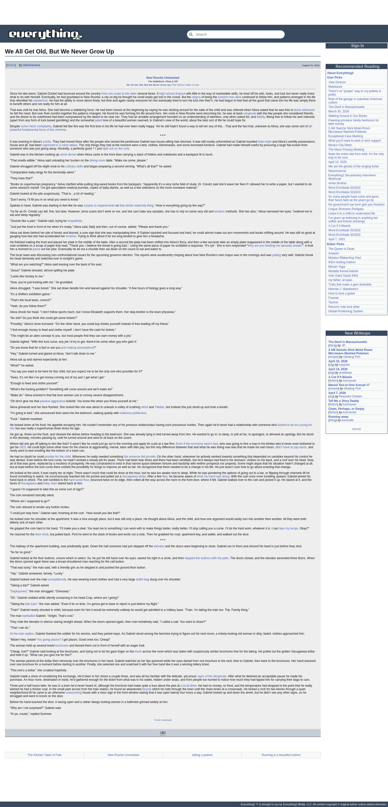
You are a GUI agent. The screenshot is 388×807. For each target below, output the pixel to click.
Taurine (333, 302)
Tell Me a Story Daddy (343, 401)
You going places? (49, 639)
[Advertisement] (194, 12)
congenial (249, 113)
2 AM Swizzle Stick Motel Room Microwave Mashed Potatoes (349, 130)
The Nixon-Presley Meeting (346, 149)
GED (23, 447)
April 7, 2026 (337, 393)
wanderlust (40, 100)
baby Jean (50, 483)
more (356, 428)
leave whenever (304, 110)
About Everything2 (340, 73)
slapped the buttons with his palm (206, 558)
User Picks (334, 77)
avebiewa (345, 372)
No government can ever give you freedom (356, 204)
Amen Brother (337, 183)
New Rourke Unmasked (162, 77)
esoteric (219, 211)
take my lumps (288, 528)
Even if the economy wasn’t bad (197, 443)
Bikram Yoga (336, 266)
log (331, 364)
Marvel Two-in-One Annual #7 (349, 385)
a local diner (188, 685)
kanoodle (347, 420)
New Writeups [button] (357, 333)
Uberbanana (31, 65)
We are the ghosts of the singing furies (353, 166)
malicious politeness (133, 413)
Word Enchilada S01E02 (344, 187)
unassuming (74, 692)
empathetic (75, 221)
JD (343, 345)
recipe (333, 357)
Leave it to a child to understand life (351, 213)
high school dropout (172, 93)
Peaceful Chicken (350, 396)
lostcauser (350, 380)
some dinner (68, 154)
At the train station (22, 633)
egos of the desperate (212, 676)
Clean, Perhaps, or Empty (346, 409)
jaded (98, 120)
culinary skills (74, 166)
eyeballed (29, 616)
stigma (196, 97)
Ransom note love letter (344, 307)
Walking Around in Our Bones (347, 116)
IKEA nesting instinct (341, 262)
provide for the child (58, 456)
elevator (159, 546)
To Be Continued (163, 720)
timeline (71, 236)
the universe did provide (139, 456)
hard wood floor (79, 480)
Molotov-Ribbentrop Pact (344, 258)
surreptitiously (57, 579)
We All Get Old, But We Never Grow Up (148, 84)
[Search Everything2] (236, 34)
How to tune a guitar (341, 293)
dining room (97, 160)
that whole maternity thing (137, 205)
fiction (11, 65)
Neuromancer (337, 171)
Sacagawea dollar (134, 476)
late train (31, 604)
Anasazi (333, 253)
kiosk (138, 651)
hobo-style (264, 141)
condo (47, 141)
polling (276, 255)
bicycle (146, 689)
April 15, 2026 (337, 361)
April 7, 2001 (336, 239)
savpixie (344, 364)
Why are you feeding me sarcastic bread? (275, 245)
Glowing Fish (351, 357)
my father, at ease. (340, 280)
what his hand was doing (213, 476)
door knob (41, 534)
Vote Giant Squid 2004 (343, 275)
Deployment (19, 591)
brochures (61, 645)
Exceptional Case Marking (345, 136)
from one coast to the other (119, 93)
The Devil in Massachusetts (346, 107)
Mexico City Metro (340, 145)
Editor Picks (335, 244)
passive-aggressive (52, 401)
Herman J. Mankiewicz (343, 289)
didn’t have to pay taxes (291, 447)
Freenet (333, 298)
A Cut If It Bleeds (339, 226)
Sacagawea (29, 483)
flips (165, 476)
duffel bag (142, 579)
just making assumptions (77, 347)
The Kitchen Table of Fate (185, 84)
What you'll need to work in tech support (354, 140)
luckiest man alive (229, 97)
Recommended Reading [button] (358, 66)
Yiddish (159, 407)
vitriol (144, 407)
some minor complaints (36, 126)
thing (332, 345)
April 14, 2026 (337, 162)
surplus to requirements (99, 205)
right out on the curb (116, 148)
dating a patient (202, 755)
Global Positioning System (345, 311)
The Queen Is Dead (341, 249)
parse (36, 249)
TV (94, 148)
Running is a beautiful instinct (281, 755)
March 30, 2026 (338, 111)
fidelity (261, 117)
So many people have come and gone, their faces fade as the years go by (353, 198)
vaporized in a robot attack (59, 145)
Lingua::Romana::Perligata (346, 209)
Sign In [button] (357, 46)
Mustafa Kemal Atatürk (343, 271)
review (333, 388)
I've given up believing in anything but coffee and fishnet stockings (353, 219)
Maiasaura (335, 86)
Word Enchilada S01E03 (344, 192)
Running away (338, 416)
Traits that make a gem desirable (349, 284)
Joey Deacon (337, 82)
